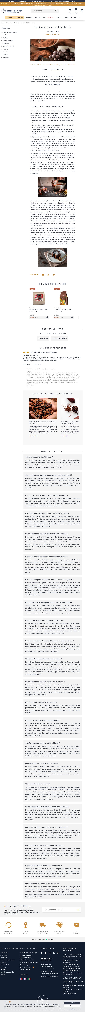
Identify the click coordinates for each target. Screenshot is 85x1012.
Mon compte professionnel (49, 974)
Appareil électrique (7, 40)
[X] (54, 952)
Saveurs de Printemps (8, 960)
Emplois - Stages (25, 969)
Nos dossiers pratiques (69, 949)
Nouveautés (5, 57)
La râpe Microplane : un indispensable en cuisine (71, 965)
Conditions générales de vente (30, 962)
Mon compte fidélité (47, 969)
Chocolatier (9, 23)
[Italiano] (29, 979)
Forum (3, 974)
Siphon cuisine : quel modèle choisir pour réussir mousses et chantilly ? (73, 956)
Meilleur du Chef (28, 948)
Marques (5, 49)
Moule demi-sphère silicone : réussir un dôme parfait (72, 969)
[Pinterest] (58, 952)
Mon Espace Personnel (46, 959)
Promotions (5, 52)
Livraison (31, 960)
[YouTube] (46, 952)
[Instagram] (50, 952)
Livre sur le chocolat (8, 46)
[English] (25, 979)
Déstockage (4, 952)
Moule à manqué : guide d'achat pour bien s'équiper (73, 982)
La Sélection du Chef (7, 972)
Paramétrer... (72, 1009)
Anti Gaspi (5, 55)
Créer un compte (60, 338)
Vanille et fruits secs (70, 993)
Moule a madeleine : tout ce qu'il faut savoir (72, 973)
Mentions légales (25, 965)
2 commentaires (57, 69)
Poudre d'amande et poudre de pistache (73, 986)
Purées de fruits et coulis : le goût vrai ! (72, 990)
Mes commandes (46, 966)
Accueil (2, 23)
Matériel (4, 38)
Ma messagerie (46, 964)
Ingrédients (5, 43)
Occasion (4, 957)
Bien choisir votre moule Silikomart (71, 961)
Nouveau (3, 962)
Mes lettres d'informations (49, 976)
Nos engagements (26, 957)
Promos (3, 967)
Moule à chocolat (7, 35)
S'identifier (43, 338)
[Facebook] (42, 952)
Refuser (72, 1006)
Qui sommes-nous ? (26, 955)
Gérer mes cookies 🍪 (27, 967)
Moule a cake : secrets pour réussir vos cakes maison (72, 978)
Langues (24, 974)
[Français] (21, 979)
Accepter (72, 1002)
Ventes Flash (5, 965)
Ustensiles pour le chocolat (9, 32)
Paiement (23, 960)
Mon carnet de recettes (48, 971)
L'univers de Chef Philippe (28, 952)
